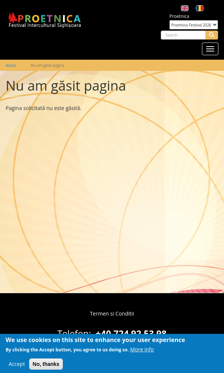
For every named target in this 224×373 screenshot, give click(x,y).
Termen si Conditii (112, 313)
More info (142, 351)
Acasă (11, 65)
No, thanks (46, 367)
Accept (17, 366)
